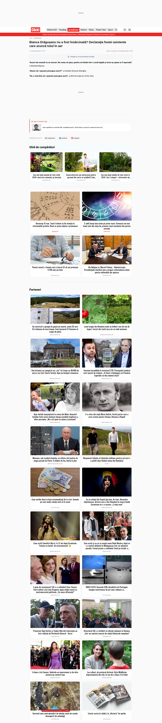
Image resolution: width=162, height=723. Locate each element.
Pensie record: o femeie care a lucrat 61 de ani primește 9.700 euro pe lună (55, 268)
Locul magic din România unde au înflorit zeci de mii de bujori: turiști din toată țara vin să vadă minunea (107, 328)
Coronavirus (105, 34)
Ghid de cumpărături (42, 147)
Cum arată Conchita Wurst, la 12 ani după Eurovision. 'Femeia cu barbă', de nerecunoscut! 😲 (55, 544)
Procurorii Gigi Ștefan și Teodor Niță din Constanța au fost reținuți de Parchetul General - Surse (55, 632)
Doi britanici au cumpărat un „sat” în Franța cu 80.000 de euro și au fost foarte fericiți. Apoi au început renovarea (55, 371)
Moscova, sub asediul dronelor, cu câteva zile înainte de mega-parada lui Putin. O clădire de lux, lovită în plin (55, 459)
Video (91, 29)
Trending (62, 29)
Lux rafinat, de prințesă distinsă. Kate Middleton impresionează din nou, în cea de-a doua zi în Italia (107, 673)
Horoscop (55, 232)
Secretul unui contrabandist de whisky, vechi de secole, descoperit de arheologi (55, 714)
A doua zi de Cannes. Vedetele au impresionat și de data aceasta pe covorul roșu (55, 673)
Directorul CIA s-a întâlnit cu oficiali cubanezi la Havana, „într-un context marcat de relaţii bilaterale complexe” (107, 632)
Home (30, 38)
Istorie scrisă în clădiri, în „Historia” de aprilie (107, 713)
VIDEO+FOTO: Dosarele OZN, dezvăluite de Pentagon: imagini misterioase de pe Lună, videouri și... (107, 588)
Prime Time (101, 29)
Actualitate (73, 29)
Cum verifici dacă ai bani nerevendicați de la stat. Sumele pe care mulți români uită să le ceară (55, 500)
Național (89, 34)
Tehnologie (82, 34)
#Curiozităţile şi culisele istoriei (55, 711)
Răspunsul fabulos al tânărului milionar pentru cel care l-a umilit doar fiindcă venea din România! (106, 459)
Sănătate (97, 34)
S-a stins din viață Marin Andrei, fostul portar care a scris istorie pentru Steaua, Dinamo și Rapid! (106, 415)
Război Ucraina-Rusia (50, 34)
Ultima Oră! (52, 29)
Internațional (63, 34)
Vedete (83, 29)
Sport (110, 29)
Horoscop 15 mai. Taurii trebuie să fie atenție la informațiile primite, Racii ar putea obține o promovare (55, 224)
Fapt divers (73, 34)
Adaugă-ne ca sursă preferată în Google (81, 57)
